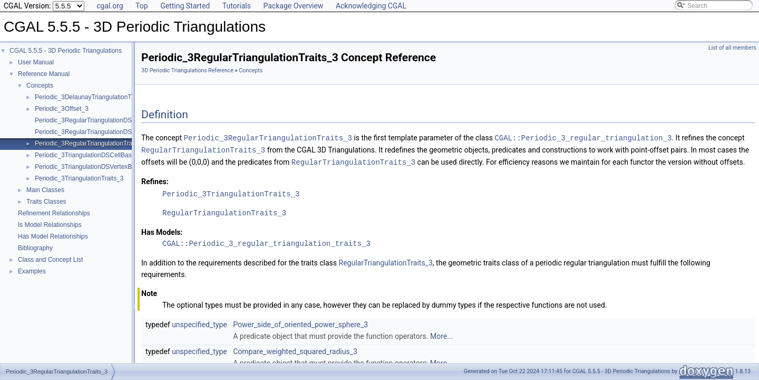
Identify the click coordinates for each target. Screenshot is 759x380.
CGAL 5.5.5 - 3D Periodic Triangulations (65, 50)
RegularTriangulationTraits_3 (203, 149)
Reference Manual (44, 74)
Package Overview (293, 6)
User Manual (36, 62)
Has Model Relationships (53, 236)
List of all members (732, 47)
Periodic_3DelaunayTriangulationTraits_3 (92, 97)
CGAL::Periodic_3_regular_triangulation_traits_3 (266, 242)
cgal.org (109, 6)
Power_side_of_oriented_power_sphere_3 (300, 323)
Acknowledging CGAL (371, 6)
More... (441, 334)
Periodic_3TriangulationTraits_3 (79, 178)
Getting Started (185, 6)
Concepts (39, 85)
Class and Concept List (50, 259)
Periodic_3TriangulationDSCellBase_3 (88, 155)
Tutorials (236, 6)
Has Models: (162, 230)
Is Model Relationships (50, 225)
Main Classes (45, 190)
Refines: (155, 180)
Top (141, 6)
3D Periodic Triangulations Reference (187, 70)
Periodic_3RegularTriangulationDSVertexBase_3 (103, 132)
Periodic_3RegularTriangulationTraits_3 (90, 143)
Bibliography (35, 248)
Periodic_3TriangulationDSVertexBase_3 (92, 166)
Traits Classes (46, 201)
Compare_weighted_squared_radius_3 (295, 350)
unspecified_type (199, 323)
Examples (32, 271)
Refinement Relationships (54, 213)
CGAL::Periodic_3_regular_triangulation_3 (583, 137)
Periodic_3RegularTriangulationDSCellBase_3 (99, 120)
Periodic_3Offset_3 (62, 108)
